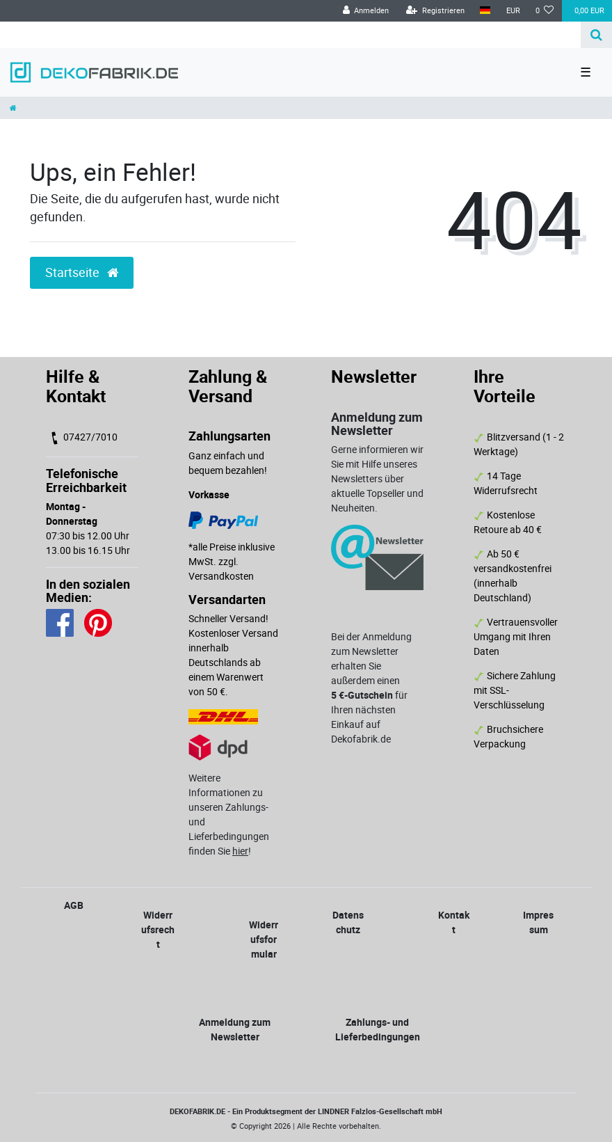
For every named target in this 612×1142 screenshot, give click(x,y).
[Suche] (596, 35)
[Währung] (512, 11)
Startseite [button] (81, 272)
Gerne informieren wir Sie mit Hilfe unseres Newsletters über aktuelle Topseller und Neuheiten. (377, 478)
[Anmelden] (365, 11)
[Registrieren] (435, 11)
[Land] (485, 11)
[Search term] (290, 35)
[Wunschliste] (545, 11)
